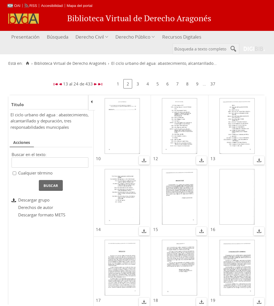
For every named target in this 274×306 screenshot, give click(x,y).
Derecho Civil (89, 37)
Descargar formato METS (41, 215)
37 (212, 84)
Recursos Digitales (181, 37)
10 (98, 158)
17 (98, 300)
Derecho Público (132, 37)
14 (98, 229)
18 (155, 300)
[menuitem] (26, 37)
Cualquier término (35, 173)
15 (155, 229)
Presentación (25, 37)
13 (212, 158)
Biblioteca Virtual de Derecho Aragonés (70, 63)
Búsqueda (57, 37)
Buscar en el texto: (29, 154)
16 (212, 229)
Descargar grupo (34, 200)
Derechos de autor (35, 207)
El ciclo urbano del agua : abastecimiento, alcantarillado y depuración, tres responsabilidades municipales (49, 121)
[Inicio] (27, 63)
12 (155, 158)
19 (212, 300)
